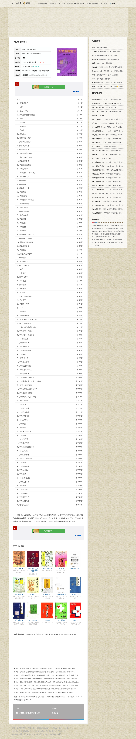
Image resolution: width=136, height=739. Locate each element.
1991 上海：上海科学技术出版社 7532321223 (110, 111)
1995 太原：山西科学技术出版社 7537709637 (112, 119)
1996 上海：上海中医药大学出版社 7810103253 (112, 139)
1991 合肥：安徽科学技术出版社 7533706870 (112, 201)
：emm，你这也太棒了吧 (101, 63)
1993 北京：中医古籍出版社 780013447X (112, 174)
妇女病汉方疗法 (47, 568)
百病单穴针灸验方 (75, 568)
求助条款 (53, 3)
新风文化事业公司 (103, 107)
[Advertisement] (68, 22)
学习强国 (62, 3)
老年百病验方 (19, 620)
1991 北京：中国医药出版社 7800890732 (112, 205)
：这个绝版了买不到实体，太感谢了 (104, 75)
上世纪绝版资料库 (41, 3)
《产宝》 (121, 242)
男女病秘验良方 (61, 594)
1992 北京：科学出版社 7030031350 (108, 135)
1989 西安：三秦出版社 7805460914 (110, 162)
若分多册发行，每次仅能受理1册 (38, 75)
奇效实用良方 (19, 568)
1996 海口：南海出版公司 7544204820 (108, 123)
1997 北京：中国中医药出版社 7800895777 (112, 182)
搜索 (114, 3)
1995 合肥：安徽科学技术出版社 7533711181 (112, 143)
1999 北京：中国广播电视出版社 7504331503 (113, 166)
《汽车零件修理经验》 (111, 228)
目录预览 (41, 62)
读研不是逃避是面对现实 (75, 3)
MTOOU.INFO (32, 734)
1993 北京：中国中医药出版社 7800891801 (112, 186)
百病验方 (33, 594)
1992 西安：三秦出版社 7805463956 (110, 189)
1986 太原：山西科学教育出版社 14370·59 (110, 150)
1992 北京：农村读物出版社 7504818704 (108, 209)
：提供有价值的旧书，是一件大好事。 (104, 55)
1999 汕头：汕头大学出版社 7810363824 (110, 100)
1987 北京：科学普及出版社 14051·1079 (109, 193)
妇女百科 (61, 568)
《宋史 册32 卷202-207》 (100, 225)
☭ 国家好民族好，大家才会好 (97, 3)
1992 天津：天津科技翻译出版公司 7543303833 (111, 154)
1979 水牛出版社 (101, 158)
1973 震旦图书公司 (103, 147)
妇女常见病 (61, 620)
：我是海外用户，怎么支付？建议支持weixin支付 (109, 83)
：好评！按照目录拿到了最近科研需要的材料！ (109, 51)
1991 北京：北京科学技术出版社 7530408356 (112, 131)
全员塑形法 (75, 594)
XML (55, 734)
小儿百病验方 (47, 620)
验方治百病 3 (47, 594)
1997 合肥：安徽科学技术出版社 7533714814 (112, 127)
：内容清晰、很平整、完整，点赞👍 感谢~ (107, 87)
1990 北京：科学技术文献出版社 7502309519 (112, 197)
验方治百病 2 (33, 620)
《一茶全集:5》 (97, 245)
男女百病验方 (19, 594)
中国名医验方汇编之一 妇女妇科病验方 (32, 570)
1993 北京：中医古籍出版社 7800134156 (110, 213)
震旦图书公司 (109, 104)
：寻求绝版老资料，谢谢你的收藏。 (106, 59)
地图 (59, 734)
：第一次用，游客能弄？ (101, 79)
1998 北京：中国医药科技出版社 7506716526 (113, 178)
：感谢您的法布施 (99, 47)
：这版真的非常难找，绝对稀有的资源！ (107, 67)
